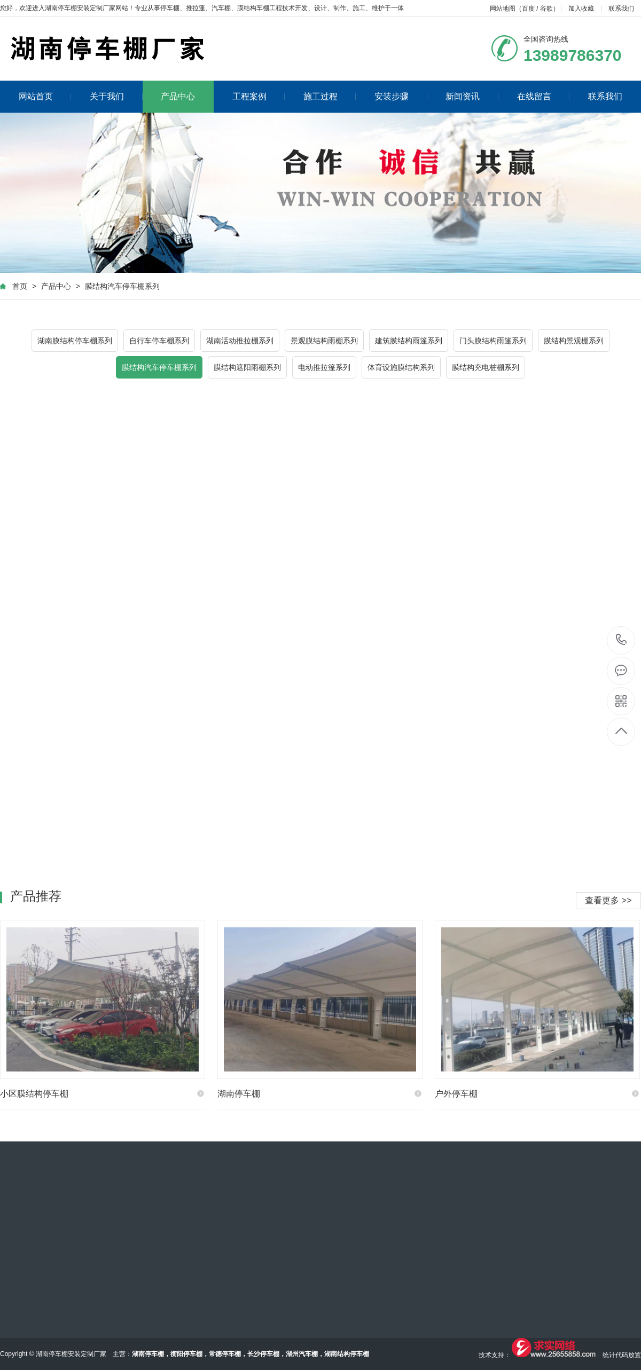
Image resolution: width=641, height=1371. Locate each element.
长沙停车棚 (263, 1354)
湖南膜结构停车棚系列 (74, 340)
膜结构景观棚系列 (574, 340)
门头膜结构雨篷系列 (493, 340)
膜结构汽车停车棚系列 (122, 286)
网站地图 (502, 8)
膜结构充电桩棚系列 (485, 367)
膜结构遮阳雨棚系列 (247, 367)
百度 (528, 8)
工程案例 (258, 96)
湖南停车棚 (148, 1354)
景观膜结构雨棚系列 (324, 340)
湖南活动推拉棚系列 (239, 340)
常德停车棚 (225, 1354)
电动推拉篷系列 (324, 367)
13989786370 (621, 639)
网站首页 (45, 96)
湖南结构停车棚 (346, 1354)
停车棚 (169, 8)
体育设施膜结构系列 (401, 367)
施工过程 (329, 96)
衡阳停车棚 (186, 1354)
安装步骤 (400, 96)
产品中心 (178, 96)
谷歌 (546, 8)
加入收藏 (581, 8)
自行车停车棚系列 (159, 340)
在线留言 (543, 96)
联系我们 (621, 8)
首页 (19, 286)
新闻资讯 (471, 96)
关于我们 (116, 96)
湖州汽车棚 (302, 1354)
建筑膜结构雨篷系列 (408, 340)
